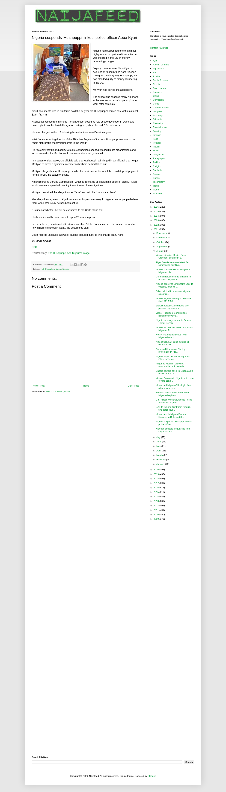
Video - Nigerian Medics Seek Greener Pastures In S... (171, 256)
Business (157, 92)
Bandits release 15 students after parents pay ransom (172, 307)
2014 (156, 496)
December (162, 233)
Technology (159, 182)
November (162, 237)
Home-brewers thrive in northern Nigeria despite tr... (172, 394)
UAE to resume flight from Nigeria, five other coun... (173, 408)
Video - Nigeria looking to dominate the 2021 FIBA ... (173, 300)
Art (154, 72)
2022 (156, 225)
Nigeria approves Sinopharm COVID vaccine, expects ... (174, 285)
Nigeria (66, 269)
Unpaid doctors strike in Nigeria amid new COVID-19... (174, 372)
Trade (156, 185)
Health (156, 146)
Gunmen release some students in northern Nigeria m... (173, 278)
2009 (156, 519)
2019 (156, 474)
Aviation (157, 76)
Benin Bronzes (160, 80)
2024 (156, 215)
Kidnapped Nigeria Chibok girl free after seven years (173, 386)
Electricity (158, 123)
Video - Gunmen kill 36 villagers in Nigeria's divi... (173, 271)
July (158, 437)
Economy (157, 115)
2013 (156, 501)
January (160, 464)
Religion (157, 166)
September (162, 246)
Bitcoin (156, 84)
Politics (156, 162)
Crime (58, 269)
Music (156, 150)
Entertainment (160, 127)
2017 (156, 483)
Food (155, 139)
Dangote (157, 111)
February (161, 459)
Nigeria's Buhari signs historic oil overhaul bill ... (172, 343)
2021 (156, 229)
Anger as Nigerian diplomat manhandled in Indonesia (170, 365)
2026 (156, 206)
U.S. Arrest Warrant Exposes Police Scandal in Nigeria (174, 401)
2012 (156, 505)
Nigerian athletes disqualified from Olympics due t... (173, 430)
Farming (157, 131)
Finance (157, 135)
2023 (156, 220)
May (158, 446)
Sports (156, 178)
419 (42, 269)
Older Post (133, 385)
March (159, 455)
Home (86, 385)
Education (158, 119)
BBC (35, 247)
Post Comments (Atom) (58, 391)
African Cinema (161, 64)
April (159, 450)
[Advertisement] (85, 374)
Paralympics (159, 158)
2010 (156, 514)
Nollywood (158, 154)
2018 (156, 478)
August (160, 251)
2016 (156, 487)
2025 (156, 211)
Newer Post (38, 385)
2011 (156, 510)
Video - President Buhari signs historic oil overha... (171, 314)
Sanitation (158, 170)
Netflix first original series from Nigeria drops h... (171, 336)
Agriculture (158, 68)
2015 (156, 492)
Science (157, 174)
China (156, 96)
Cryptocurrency (160, 107)
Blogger (151, 776)
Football (157, 142)
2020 (156, 469)
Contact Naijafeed (159, 48)
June (159, 441)
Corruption (50, 269)
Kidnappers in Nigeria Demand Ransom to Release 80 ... (171, 415)
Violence (157, 193)
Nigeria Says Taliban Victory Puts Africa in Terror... (172, 358)
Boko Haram (159, 88)
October (160, 242)
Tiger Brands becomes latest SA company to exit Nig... (172, 263)
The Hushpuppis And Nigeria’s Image (69, 253)
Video (156, 189)
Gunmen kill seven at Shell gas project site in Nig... (171, 350)
